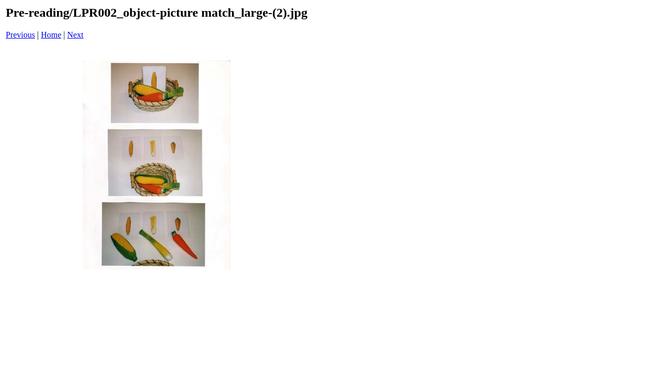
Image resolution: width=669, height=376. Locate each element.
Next (75, 34)
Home (51, 34)
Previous (20, 34)
